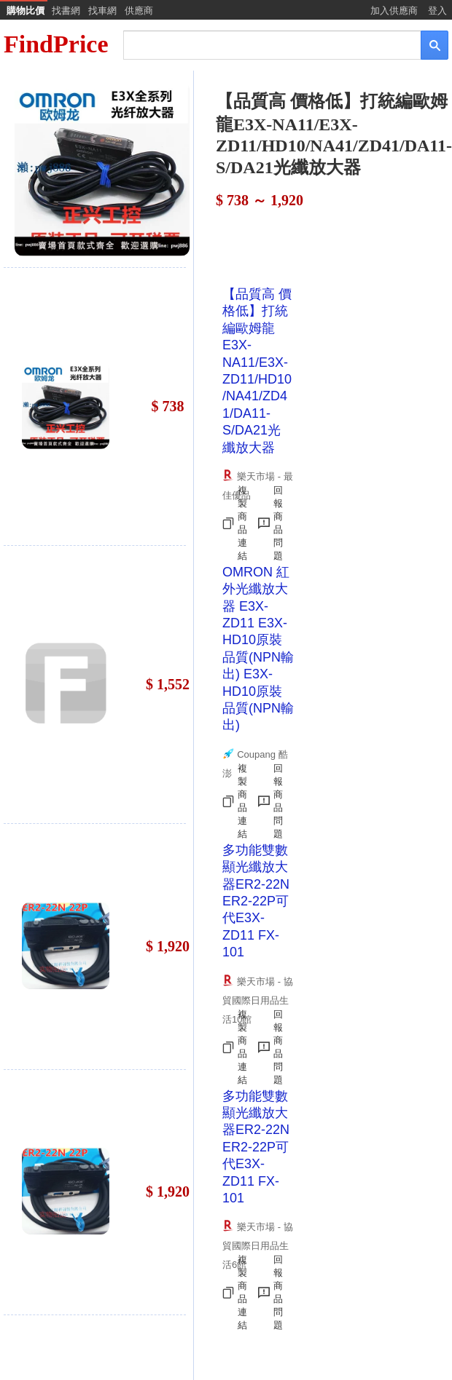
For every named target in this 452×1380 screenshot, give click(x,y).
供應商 (139, 10)
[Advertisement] (291, 246)
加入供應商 (394, 10)
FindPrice (56, 44)
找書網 (66, 10)
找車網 (102, 10)
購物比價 (25, 10)
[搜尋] (262, 44)
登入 (437, 10)
